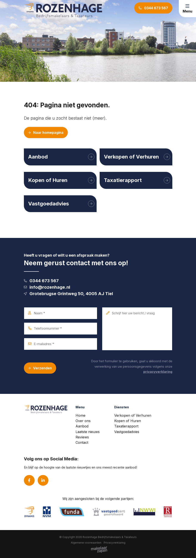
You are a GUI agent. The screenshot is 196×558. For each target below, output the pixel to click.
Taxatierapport (126, 426)
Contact (82, 442)
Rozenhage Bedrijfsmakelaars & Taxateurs (110, 537)
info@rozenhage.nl (47, 287)
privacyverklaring (157, 372)
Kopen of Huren (127, 421)
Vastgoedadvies (126, 432)
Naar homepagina (45, 132)
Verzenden (40, 368)
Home (80, 415)
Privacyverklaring (114, 542)
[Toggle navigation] (187, 8)
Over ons (83, 421)
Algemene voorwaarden (86, 542)
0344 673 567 (41, 280)
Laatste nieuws (88, 432)
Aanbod (82, 426)
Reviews (82, 437)
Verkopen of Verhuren (132, 415)
